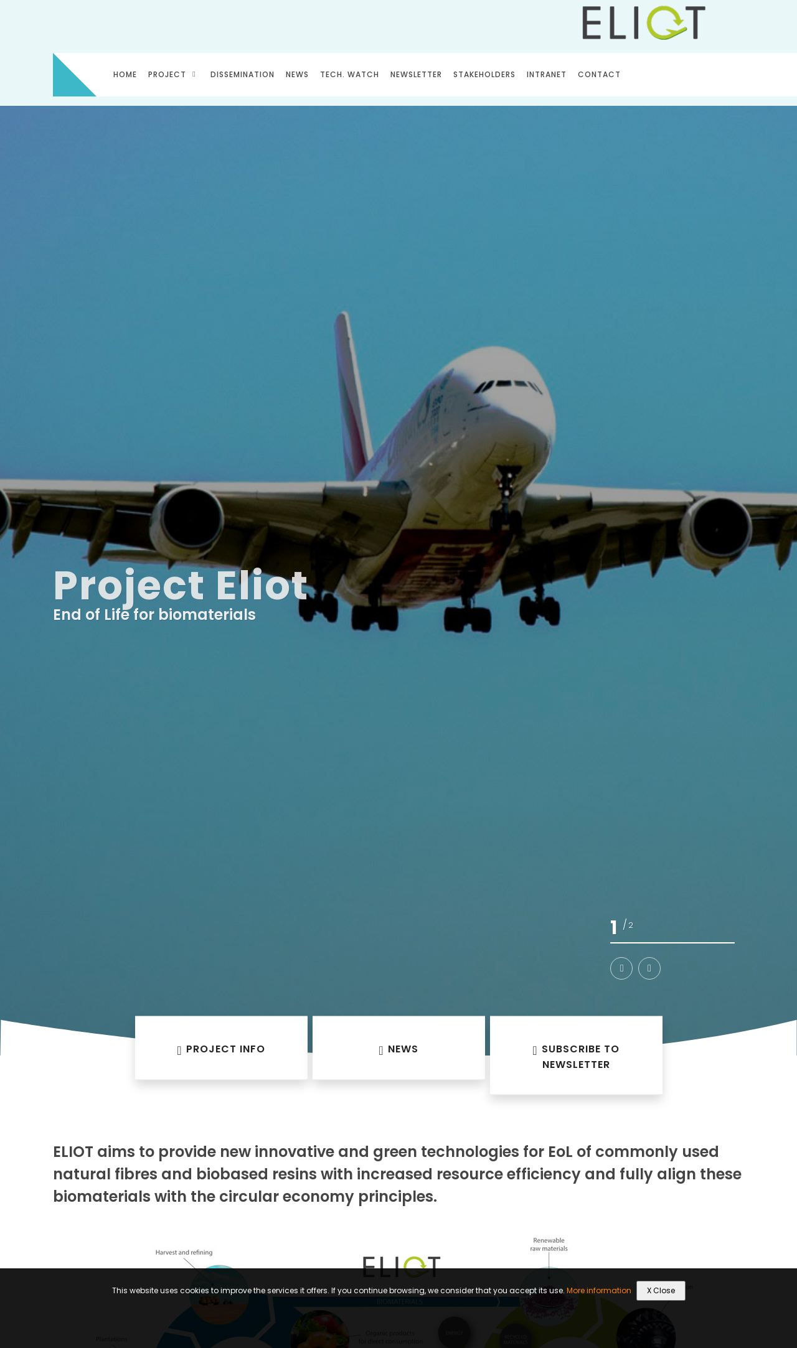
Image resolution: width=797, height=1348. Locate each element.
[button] (621, 968)
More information (599, 1290)
